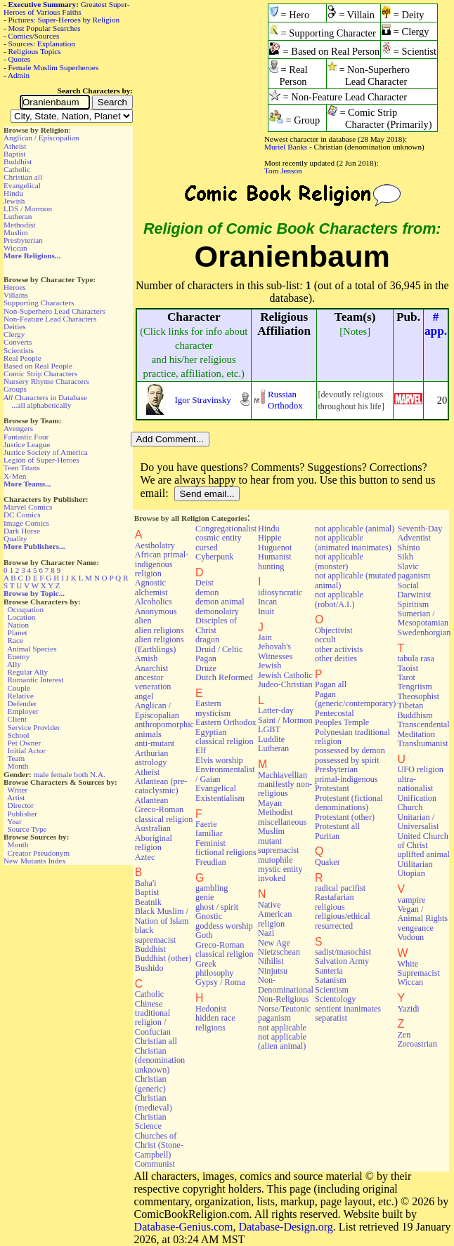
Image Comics (26, 523)
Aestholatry (155, 545)
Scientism (332, 990)
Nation (18, 625)
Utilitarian (414, 864)
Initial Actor (27, 750)
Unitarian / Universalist (418, 821)
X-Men (15, 476)
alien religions (159, 630)
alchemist (151, 592)
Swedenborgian (423, 632)
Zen (403, 1035)
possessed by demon (350, 750)
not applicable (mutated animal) (355, 580)
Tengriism (414, 686)
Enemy (19, 656)
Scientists (19, 350)
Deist (204, 583)
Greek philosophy (214, 968)
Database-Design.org (285, 1227)
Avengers (18, 428)
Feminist (210, 843)
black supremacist (155, 934)
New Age (274, 943)
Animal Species (32, 648)
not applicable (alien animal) (282, 1041)
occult (325, 639)
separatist (331, 1018)
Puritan (327, 836)
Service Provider (34, 727)
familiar (209, 833)
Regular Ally (28, 672)
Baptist (15, 154)
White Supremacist (418, 968)
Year (14, 821)
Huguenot (275, 547)
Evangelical (22, 185)
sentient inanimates (348, 1009)
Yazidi (408, 1009)
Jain (265, 637)
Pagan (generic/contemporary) (355, 698)
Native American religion (275, 914)
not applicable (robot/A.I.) (339, 599)
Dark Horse (22, 530)
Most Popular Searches (44, 28)
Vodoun (410, 937)
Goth (203, 935)
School (19, 735)
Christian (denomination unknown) (160, 1060)
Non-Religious (283, 999)
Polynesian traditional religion (352, 736)
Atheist (15, 146)
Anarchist (152, 668)
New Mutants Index (35, 860)
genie (204, 897)
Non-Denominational (285, 984)
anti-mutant (154, 743)
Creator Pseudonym (39, 853)
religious (330, 907)
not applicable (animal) (354, 528)
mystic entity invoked (280, 873)
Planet (17, 632)
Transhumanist (422, 743)
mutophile (275, 860)
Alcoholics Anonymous (156, 606)
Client (17, 719)
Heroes (15, 287)
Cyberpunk (214, 557)
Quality (15, 538)
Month (18, 766)
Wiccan (15, 248)
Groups (15, 389)
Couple (19, 688)
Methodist (19, 224)
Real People (22, 358)
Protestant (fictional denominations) (349, 802)
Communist (155, 1164)
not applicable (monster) (339, 561)
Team (16, 758)
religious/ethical (342, 916)
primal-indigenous (346, 779)
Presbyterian (23, 240)
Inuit (266, 611)
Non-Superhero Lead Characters (54, 311)
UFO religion (420, 769)
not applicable (282, 1028)
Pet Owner (24, 742)
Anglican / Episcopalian (41, 137)
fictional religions (226, 852)
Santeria (329, 971)
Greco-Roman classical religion (224, 949)
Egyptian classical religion (224, 736)
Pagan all (330, 684)
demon (207, 592)
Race (15, 640)
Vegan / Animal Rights (422, 913)
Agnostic (150, 583)
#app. (435, 324)
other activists (339, 649)
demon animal (220, 602)
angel (144, 696)
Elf (200, 750)
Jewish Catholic (285, 675)
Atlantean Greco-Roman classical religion (164, 809)
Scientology (335, 999)
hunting (271, 566)
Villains (16, 295)
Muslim (16, 232)
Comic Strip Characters (40, 373)
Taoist (407, 668)
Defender (22, 703)
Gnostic (208, 916)
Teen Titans (22, 467)
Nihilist (271, 961)
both (81, 774)
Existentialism (220, 798)
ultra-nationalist (415, 783)
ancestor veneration (153, 681)
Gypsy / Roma (220, 982)
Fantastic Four (26, 436)
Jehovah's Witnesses (275, 651)
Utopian (410, 873)
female (61, 774)
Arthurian (152, 753)
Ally (14, 664)
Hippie (269, 538)
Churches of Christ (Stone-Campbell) (159, 1145)
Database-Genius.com (183, 1227)
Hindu (13, 193)
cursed (206, 547)
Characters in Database (45, 397)
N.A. (97, 774)
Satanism (330, 980)
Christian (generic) (151, 1083)
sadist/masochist (343, 952)
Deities (15, 326)
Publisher (22, 813)
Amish (146, 658)
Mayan (270, 803)
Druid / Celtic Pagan (218, 653)
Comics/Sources (34, 36)
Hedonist (210, 1009)
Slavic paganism (413, 571)
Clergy (14, 334)
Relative (21, 695)
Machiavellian (282, 775)
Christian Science (151, 1121)
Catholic (17, 169)
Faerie (206, 824)
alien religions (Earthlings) (159, 644)
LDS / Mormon (28, 208)
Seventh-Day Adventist (419, 533)
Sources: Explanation (41, 43)
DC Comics (22, 514)
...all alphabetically (41, 405)
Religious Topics (34, 51)
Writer (17, 790)
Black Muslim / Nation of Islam (162, 915)
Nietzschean (279, 952)
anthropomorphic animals (164, 729)
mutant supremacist (278, 845)
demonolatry (217, 611)
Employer (23, 711)
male (41, 774)
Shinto (408, 547)
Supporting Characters (39, 302)
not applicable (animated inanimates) (353, 542)
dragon (207, 639)
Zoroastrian (416, 1044)
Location (22, 617)
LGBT (269, 729)
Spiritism (413, 604)
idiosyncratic (280, 592)
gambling (211, 888)
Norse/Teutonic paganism (284, 1013)
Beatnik (148, 902)
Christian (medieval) (153, 1102)
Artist (16, 797)
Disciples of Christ (216, 625)
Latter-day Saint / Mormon (285, 714)
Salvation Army (342, 961)
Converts (18, 342)
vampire (411, 900)
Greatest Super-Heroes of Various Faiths (66, 8)
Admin (19, 75)
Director (21, 805)
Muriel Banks (285, 147)
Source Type (27, 829)
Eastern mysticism (213, 707)
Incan (267, 602)
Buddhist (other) (163, 958)
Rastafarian (334, 897)
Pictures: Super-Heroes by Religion (64, 19)
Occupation (26, 609)
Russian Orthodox (285, 400)
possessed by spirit (347, 760)
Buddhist (18, 161)
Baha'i (146, 883)
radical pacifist (340, 888)
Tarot (406, 677)
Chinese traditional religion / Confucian (153, 1018)
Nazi (266, 933)
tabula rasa (415, 658)
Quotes (19, 59)
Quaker (327, 862)
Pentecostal (334, 713)
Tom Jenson (283, 170)
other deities (336, 658)
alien (143, 620)
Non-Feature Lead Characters (50, 318)
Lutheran (18, 216)
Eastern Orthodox (226, 722)
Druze (205, 668)
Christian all (23, 177)
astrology (151, 762)
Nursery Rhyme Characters (46, 381)
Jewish (14, 201)
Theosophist (418, 696)
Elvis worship (219, 760)
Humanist (275, 557)
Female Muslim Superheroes (53, 67)
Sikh (405, 557)
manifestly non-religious (285, 788)
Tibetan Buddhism (414, 710)
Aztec (145, 857)
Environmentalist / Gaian (224, 773)
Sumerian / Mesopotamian (422, 618)
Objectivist (334, 630)
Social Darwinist (414, 590)
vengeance (415, 928)
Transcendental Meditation (423, 729)
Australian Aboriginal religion (153, 837)
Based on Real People (38, 366)
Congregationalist (226, 528)
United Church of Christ (422, 840)
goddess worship (224, 926)
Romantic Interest (36, 679)
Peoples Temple (342, 722)
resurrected (334, 926)
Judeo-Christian (285, 684)
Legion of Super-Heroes (41, 460)
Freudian (210, 862)
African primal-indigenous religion (161, 564)
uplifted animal (423, 854)
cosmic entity (218, 538)
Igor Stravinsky (203, 400)
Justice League (27, 444)
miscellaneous (282, 822)
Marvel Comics (28, 507)
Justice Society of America (46, 452)
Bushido (149, 968)
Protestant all (337, 826)
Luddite (271, 739)
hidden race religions (215, 1022)
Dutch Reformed (224, 677)
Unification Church (416, 802)
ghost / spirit (216, 907)
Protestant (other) (345, 817)
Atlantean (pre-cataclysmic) (161, 785)
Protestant (332, 788)
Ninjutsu (272, 971)
